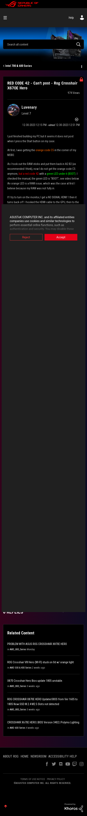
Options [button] (81, 66)
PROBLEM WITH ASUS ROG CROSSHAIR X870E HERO (37, 644)
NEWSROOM (38, 756)
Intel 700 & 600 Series (18, 65)
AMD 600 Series (17, 727)
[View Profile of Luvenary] (29, 107)
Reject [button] (25, 237)
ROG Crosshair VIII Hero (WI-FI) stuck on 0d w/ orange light (40, 662)
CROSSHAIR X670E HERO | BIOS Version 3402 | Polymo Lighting (43, 722)
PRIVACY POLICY (56, 779)
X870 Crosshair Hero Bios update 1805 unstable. (35, 680)
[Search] (43, 44)
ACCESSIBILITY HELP (62, 756)
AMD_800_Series (18, 649)
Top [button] (5, 806)
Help (71, 17)
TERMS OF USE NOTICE (32, 779)
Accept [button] (61, 237)
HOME (24, 756)
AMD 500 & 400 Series (21, 667)
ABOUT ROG (10, 756)
